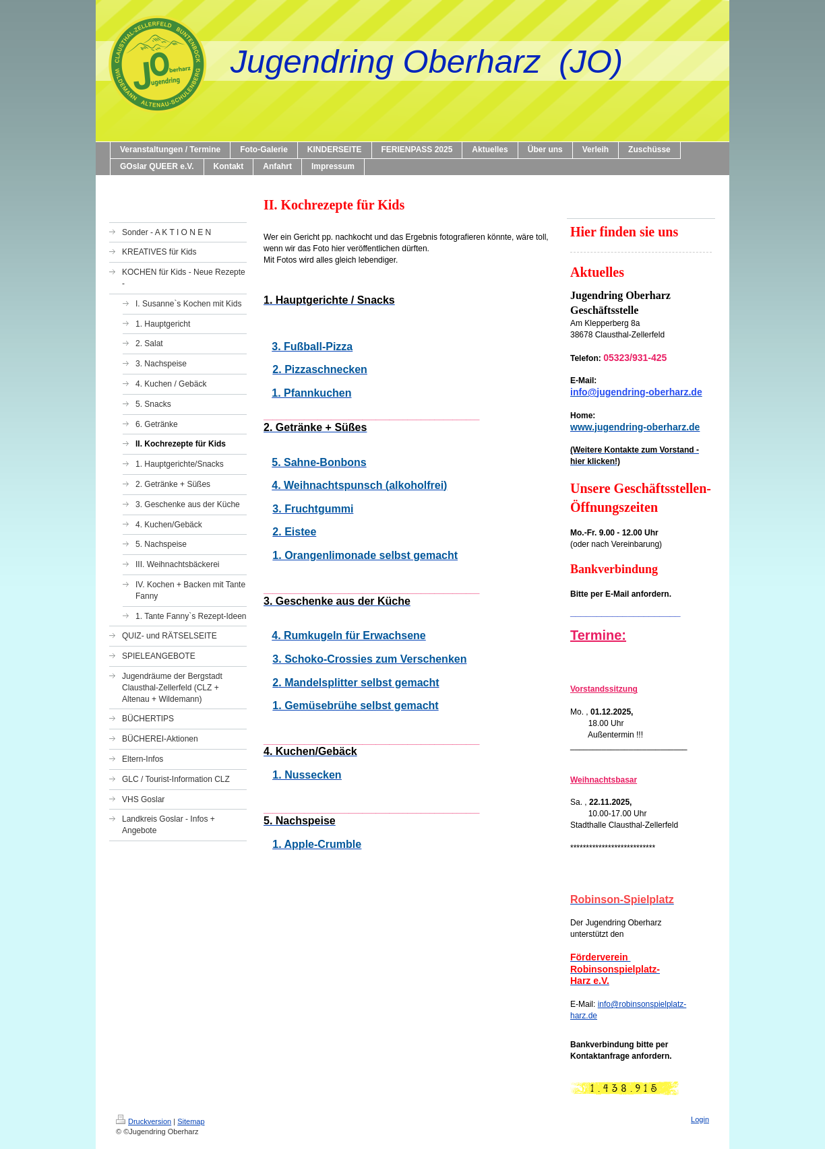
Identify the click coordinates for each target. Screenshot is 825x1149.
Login (700, 1119)
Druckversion (143, 1121)
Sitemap (190, 1121)
